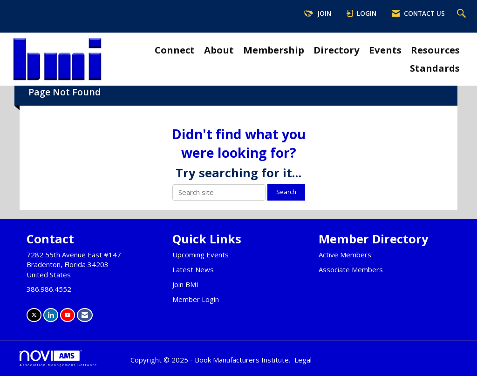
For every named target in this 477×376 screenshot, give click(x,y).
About (219, 49)
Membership (273, 49)
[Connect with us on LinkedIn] (50, 315)
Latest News (193, 269)
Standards (435, 67)
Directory (336, 49)
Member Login (195, 299)
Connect (175, 49)
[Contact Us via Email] (85, 315)
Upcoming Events (200, 254)
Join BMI (185, 284)
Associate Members (351, 269)
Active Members (345, 254)
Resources (435, 49)
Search (286, 192)
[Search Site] (462, 14)
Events (385, 49)
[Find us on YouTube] (67, 315)
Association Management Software (58, 358)
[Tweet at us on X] (34, 315)
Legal (303, 359)
